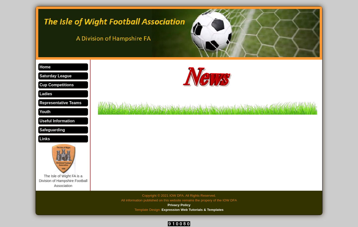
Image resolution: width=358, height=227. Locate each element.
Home (45, 67)
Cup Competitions (57, 85)
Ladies (46, 94)
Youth (45, 112)
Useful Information (57, 121)
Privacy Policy (179, 205)
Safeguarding (52, 130)
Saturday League (56, 76)
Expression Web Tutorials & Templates (193, 210)
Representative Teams (61, 103)
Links (45, 139)
